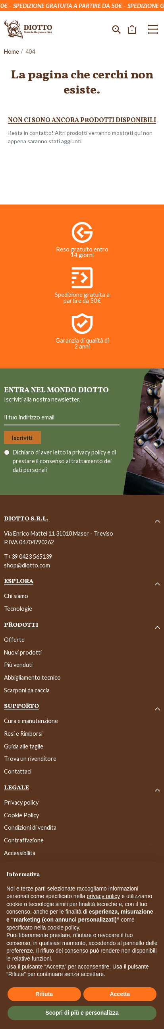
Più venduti (18, 664)
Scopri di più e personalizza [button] (81, 1013)
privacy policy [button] (103, 896)
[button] (116, 29)
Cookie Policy (21, 815)
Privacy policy (21, 802)
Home (11, 51)
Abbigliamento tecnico (32, 677)
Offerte (14, 639)
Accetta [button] (120, 994)
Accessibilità (19, 853)
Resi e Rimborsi (23, 733)
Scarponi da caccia (27, 690)
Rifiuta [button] (44, 994)
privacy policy (89, 452)
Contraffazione (24, 840)
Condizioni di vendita (30, 827)
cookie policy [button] (63, 927)
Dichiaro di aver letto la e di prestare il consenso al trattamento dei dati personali (64, 461)
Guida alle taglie (23, 746)
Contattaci (17, 771)
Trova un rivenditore (30, 758)
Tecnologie (18, 608)
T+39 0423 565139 (28, 556)
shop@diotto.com (27, 565)
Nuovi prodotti (23, 652)
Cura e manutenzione (31, 720)
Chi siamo (16, 595)
